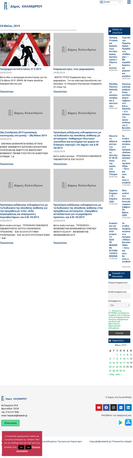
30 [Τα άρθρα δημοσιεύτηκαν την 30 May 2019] (120, 371)
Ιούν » (119, 374)
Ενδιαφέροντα (114, 301)
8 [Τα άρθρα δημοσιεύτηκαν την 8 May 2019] (117, 358)
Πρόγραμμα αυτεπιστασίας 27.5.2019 (20, 69)
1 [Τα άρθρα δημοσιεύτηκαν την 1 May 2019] (117, 354)
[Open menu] (129, 2)
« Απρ (111, 374)
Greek (105, 2)
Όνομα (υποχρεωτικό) (117, 283)
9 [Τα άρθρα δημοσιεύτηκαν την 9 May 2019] (120, 358)
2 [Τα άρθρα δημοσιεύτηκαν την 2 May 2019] (120, 354)
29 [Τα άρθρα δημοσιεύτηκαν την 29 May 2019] (117, 371)
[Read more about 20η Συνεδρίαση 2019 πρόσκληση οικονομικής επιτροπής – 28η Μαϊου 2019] (25, 113)
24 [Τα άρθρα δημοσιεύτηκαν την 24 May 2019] (124, 367)
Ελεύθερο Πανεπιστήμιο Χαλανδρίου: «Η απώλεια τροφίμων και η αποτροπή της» (116, 95)
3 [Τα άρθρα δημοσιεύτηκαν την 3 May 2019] (124, 354)
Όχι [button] (28, 447)
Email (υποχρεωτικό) (117, 292)
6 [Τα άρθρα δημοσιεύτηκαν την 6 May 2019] (110, 358)
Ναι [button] (21, 447)
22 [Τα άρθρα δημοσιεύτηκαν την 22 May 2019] (117, 367)
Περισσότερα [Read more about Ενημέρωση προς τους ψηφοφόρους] (60, 91)
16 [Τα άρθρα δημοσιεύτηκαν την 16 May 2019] (120, 363)
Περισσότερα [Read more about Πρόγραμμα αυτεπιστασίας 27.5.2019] (6, 91)
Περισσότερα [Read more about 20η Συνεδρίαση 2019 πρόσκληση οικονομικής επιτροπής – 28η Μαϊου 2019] (6, 164)
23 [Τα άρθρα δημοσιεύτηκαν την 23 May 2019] (120, 367)
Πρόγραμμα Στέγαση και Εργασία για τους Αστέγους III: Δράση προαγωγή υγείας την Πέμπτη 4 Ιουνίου (115, 52)
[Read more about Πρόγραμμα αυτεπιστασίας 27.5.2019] (25, 49)
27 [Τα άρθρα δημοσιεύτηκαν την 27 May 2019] (110, 371)
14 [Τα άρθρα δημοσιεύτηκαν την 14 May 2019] (113, 363)
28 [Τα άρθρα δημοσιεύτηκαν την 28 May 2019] (113, 371)
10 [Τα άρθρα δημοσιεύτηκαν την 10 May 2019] (124, 358)
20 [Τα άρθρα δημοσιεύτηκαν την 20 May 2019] (110, 367)
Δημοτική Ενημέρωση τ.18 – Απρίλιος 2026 (115, 196)
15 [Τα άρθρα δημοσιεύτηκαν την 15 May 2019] (117, 363)
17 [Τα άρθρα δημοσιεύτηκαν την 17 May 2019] (124, 363)
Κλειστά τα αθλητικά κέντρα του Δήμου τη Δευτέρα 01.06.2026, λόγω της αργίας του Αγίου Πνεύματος (114, 155)
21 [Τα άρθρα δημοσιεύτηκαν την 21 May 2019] (113, 367)
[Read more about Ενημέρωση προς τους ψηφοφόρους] (78, 49)
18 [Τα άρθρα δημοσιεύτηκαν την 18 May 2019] (127, 363)
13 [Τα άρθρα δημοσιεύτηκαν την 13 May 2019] (110, 363)
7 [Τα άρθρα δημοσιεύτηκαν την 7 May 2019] (113, 358)
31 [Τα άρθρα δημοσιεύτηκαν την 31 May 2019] (124, 371)
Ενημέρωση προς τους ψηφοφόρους (74, 69)
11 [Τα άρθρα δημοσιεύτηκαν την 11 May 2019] (127, 358)
